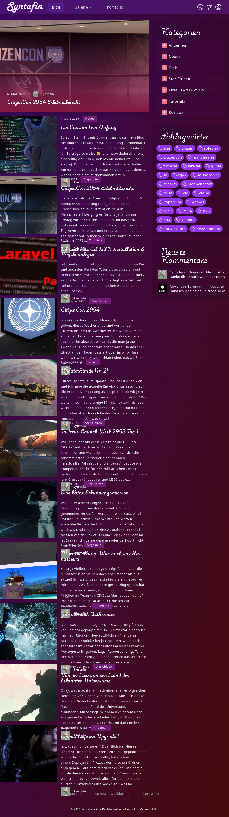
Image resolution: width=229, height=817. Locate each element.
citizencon (170, 157)
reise (165, 193)
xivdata (185, 219)
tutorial (167, 166)
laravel (191, 166)
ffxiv (204, 210)
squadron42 (205, 175)
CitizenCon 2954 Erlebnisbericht (43, 102)
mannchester (197, 184)
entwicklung (172, 228)
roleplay (209, 148)
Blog (56, 7)
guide (213, 166)
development (206, 228)
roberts (167, 184)
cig (183, 193)
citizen (184, 148)
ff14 (164, 219)
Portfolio (115, 7)
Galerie (84, 7)
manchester (201, 157)
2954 (185, 210)
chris (165, 210)
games (195, 201)
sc (162, 175)
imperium (169, 201)
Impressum (149, 793)
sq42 (180, 175)
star (164, 148)
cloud (201, 193)
